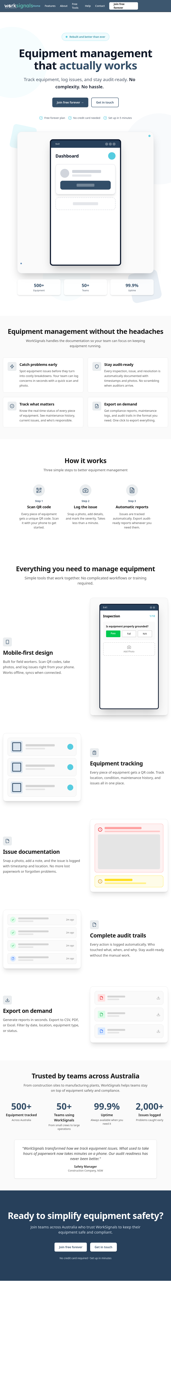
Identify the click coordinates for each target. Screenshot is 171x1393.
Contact (100, 6)
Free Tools (75, 5)
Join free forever (119, 5)
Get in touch (105, 102)
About (64, 6)
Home (36, 6)
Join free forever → (70, 102)
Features (50, 6)
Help (88, 6)
